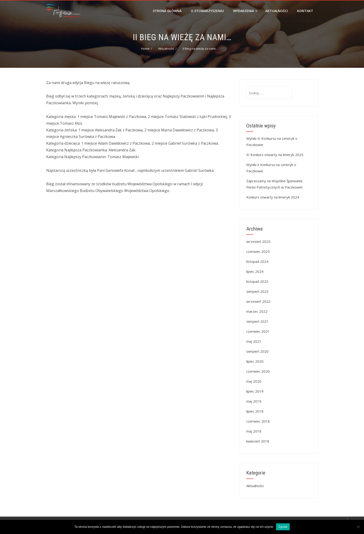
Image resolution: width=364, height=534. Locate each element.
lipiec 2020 (254, 361)
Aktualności (276, 11)
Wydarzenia (245, 11)
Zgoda (282, 526)
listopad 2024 (257, 261)
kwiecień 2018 (257, 441)
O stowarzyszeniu (207, 11)
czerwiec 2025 (258, 251)
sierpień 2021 (257, 321)
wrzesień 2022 (258, 301)
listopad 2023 (257, 281)
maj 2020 (253, 381)
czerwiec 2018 (258, 421)
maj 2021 (253, 341)
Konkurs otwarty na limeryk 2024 (272, 197)
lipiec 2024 (254, 271)
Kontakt (305, 11)
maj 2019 (253, 401)
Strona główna (167, 11)
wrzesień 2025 (258, 241)
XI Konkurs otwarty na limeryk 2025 (274, 154)
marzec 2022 (256, 311)
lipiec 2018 (254, 411)
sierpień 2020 (257, 351)
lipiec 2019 (254, 391)
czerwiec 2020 (258, 371)
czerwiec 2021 (258, 331)
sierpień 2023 (257, 291)
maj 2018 (253, 431)
